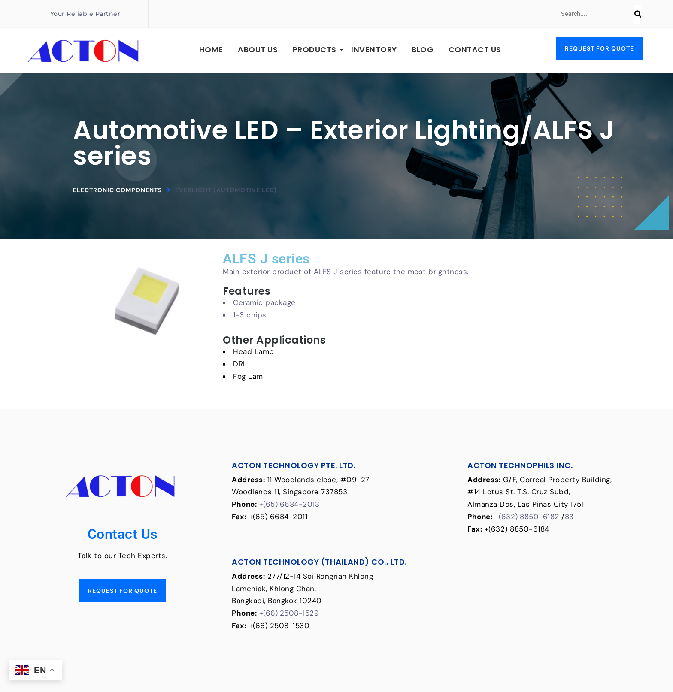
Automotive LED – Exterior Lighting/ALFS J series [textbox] (344, 143)
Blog (423, 49)
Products (316, 49)
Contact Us (475, 49)
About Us (258, 49)
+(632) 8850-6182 (527, 516)
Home (211, 49)
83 (569, 516)
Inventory (374, 49)
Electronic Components (117, 190)
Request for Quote (599, 48)
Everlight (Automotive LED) (226, 190)
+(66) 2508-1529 (289, 613)
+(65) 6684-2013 (289, 504)
